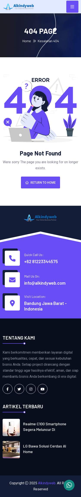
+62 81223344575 (41, 261)
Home (26, 41)
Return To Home (40, 182)
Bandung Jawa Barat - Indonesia (45, 306)
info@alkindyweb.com (44, 283)
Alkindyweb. (47, 483)
